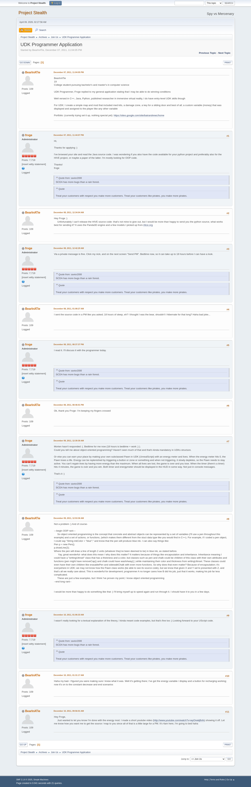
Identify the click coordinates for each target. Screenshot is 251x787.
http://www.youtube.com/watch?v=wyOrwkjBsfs (179, 720)
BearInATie (32, 72)
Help (206, 779)
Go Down (25, 63)
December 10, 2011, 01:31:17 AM (69, 675)
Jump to (185, 759)
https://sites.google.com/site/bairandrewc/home (139, 115)
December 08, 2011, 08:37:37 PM (69, 344)
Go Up (23, 745)
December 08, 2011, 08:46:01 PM (69, 405)
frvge (28, 135)
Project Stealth (33, 12)
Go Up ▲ (231, 779)
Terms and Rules (217, 779)
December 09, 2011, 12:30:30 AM (69, 441)
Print (228, 63)
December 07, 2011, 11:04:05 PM (69, 72)
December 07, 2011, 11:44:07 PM (69, 135)
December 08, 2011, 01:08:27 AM (69, 309)
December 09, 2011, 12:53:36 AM (69, 518)
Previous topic (207, 53)
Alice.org (148, 225)
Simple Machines (40, 779)
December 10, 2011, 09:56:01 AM (69, 711)
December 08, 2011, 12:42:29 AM (69, 248)
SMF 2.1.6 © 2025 (24, 779)
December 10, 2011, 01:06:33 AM (69, 615)
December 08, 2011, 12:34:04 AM (69, 212)
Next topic (224, 53)
